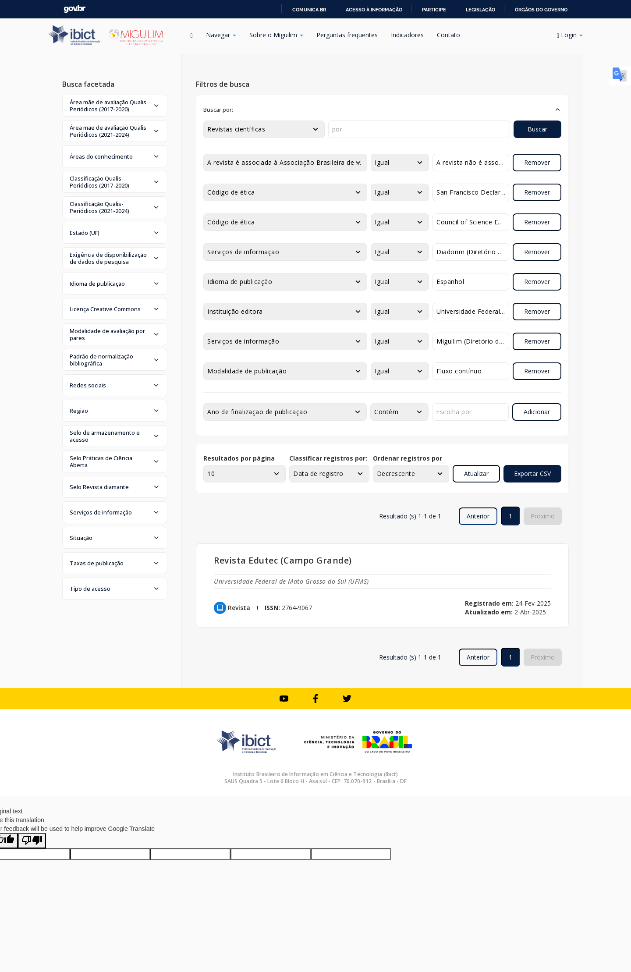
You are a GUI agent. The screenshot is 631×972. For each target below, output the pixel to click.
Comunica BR (309, 10)
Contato (448, 35)
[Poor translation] (32, 840)
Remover (537, 162)
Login (570, 35)
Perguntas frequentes (347, 35)
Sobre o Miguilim (276, 35)
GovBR (74, 9)
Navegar (221, 35)
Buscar (537, 129)
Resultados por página (239, 458)
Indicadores (407, 35)
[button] (115, 105)
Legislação (480, 10)
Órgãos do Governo (541, 10)
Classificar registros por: (328, 458)
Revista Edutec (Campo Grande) (283, 560)
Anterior (478, 516)
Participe (434, 10)
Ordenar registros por (407, 458)
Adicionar (537, 412)
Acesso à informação (374, 10)
